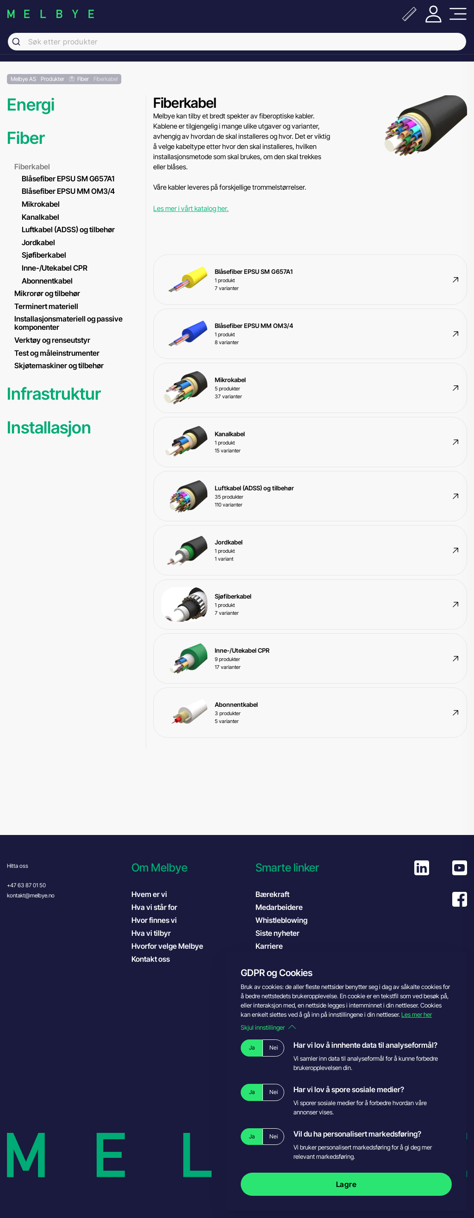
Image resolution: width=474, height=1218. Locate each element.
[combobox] (237, 41)
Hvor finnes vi (154, 920)
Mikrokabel (41, 204)
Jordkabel (38, 242)
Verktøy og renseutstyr (52, 340)
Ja (252, 1047)
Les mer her (416, 1014)
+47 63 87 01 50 (26, 885)
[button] (189, 867)
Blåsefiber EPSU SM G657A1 (68, 178)
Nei (273, 1047)
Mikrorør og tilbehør (47, 293)
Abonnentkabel (47, 281)
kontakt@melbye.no (31, 895)
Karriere (269, 946)
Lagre (346, 1184)
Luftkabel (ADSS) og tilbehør (68, 229)
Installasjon (49, 427)
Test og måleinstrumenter (57, 353)
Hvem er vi (149, 894)
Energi (31, 104)
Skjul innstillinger (268, 1027)
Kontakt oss (150, 959)
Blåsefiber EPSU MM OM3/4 (68, 191)
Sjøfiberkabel (44, 255)
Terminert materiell (46, 306)
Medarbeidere (279, 907)
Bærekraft (272, 894)
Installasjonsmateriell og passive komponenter (68, 323)
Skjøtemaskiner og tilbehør (59, 365)
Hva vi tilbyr (151, 933)
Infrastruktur (54, 393)
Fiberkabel (32, 166)
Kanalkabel (40, 217)
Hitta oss (17, 865)
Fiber (26, 138)
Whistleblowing (281, 920)
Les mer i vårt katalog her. (191, 208)
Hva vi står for (154, 907)
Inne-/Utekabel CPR (54, 268)
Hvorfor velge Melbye (167, 946)
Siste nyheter (277, 933)
